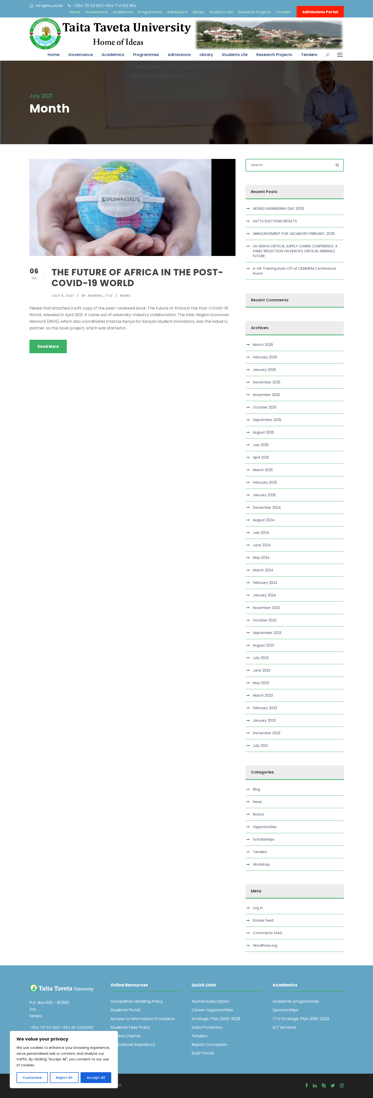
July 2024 (261, 532)
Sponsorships (285, 1010)
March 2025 (263, 469)
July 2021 (260, 745)
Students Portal (125, 1010)
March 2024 (263, 570)
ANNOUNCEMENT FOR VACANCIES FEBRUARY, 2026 (294, 233)
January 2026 (264, 369)
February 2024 (265, 582)
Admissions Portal (320, 11)
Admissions (177, 11)
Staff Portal (203, 1053)
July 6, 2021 (63, 295)
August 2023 (263, 645)
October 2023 (264, 620)
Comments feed (267, 932)
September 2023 (267, 632)
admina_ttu (100, 295)
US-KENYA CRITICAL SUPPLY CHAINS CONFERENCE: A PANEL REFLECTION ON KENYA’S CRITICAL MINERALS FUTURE (295, 251)
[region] (64, 1059)
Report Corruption (209, 1044)
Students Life (221, 11)
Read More (48, 346)
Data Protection (207, 1027)
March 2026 (263, 344)
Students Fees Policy (130, 1027)
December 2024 (267, 507)
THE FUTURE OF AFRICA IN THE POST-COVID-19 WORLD (137, 277)
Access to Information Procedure (143, 1019)
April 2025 (261, 457)
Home (74, 11)
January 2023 (264, 720)
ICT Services (284, 1027)
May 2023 (261, 682)
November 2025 (266, 394)
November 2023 (266, 607)
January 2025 (264, 495)
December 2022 (266, 733)
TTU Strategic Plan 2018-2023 (301, 1019)
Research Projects (254, 11)
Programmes (150, 11)
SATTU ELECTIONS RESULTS (275, 221)
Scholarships (263, 839)
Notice (258, 814)
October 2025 (264, 407)
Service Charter (126, 1036)
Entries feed (263, 920)
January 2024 (264, 595)
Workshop (261, 864)
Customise (32, 1077)
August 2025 (263, 432)
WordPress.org (265, 945)
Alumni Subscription (211, 1001)
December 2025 (266, 382)
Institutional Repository (133, 1044)
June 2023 (261, 670)
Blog (256, 789)
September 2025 (267, 419)
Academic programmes (296, 1001)
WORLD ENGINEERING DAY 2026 (278, 208)
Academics (123, 11)
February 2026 (265, 357)
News (125, 295)
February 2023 (265, 707)
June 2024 (262, 545)
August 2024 (264, 520)
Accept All (96, 1077)
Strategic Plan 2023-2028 (216, 1019)
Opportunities (264, 826)
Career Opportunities (212, 1010)
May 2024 (261, 557)
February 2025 (265, 482)
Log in (258, 907)
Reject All (64, 1077)
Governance (96, 11)
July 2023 (261, 657)
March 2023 (263, 695)
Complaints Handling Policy (137, 1001)
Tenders (283, 11)
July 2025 (261, 444)
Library (198, 11)
